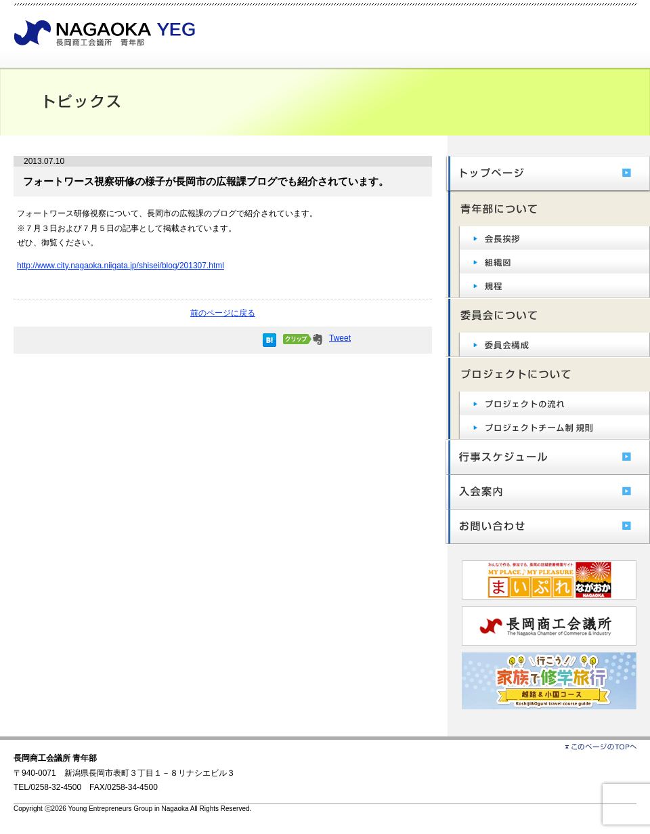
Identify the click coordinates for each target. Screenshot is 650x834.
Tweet (340, 338)
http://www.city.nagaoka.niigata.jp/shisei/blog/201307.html (120, 265)
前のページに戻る (222, 313)
